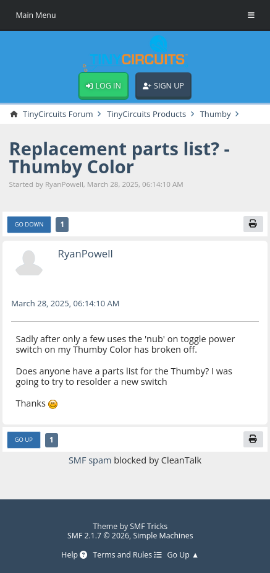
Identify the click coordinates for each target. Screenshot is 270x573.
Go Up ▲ (183, 555)
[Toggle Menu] (251, 15)
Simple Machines (163, 535)
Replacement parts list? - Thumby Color (119, 157)
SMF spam (90, 460)
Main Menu (35, 15)
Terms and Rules (127, 555)
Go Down (29, 224)
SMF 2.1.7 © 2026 (98, 535)
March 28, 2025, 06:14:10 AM (65, 303)
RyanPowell (85, 253)
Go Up (24, 440)
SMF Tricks (148, 526)
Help (74, 555)
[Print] (253, 224)
